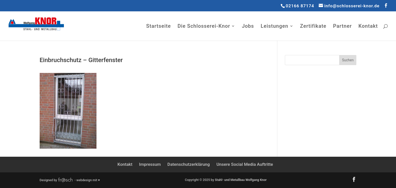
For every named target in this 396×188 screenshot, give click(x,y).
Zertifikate (313, 26)
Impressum (150, 164)
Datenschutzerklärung (188, 164)
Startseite (158, 26)
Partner (342, 26)
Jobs (248, 26)
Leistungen (274, 26)
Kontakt (368, 26)
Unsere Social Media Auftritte (244, 164)
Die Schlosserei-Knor (204, 26)
